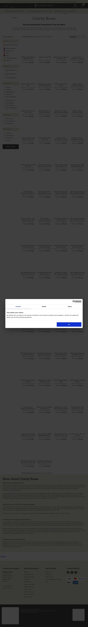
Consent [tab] (18, 306)
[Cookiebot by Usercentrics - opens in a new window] (73, 301)
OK (69, 324)
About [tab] (70, 306)
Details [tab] (44, 306)
